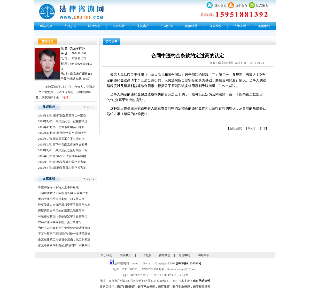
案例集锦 (264, 26)
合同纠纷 (215, 26)
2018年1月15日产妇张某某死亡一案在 (62, 115)
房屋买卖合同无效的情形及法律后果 (61, 210)
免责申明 (184, 255)
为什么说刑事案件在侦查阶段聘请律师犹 (64, 228)
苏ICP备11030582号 (188, 263)
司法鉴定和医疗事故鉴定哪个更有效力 (62, 216)
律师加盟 (164, 255)
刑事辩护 (118, 26)
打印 (263, 128)
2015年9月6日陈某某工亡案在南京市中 (62, 138)
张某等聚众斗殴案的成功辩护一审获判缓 (64, 245)
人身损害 (70, 26)
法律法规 (239, 26)
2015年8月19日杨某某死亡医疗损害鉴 (62, 162)
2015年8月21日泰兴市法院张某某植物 (62, 156)
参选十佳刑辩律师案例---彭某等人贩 (61, 199)
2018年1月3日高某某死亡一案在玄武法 (62, 121)
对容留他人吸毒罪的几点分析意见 (60, 222)
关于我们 (106, 255)
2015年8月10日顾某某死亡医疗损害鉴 (62, 167)
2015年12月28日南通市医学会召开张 (61, 127)
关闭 (250, 128)
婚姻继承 (191, 26)
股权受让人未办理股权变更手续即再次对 (64, 204)
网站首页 (46, 26)
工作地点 (145, 255)
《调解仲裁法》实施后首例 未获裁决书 (63, 193)
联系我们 (126, 255)
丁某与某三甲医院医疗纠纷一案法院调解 (64, 233)
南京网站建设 (201, 281)
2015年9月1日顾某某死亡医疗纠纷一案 (62, 150)
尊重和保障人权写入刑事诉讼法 (58, 187)
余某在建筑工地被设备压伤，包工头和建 (64, 239)
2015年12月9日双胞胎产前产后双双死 (62, 133)
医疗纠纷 (94, 26)
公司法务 (167, 26)
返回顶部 (235, 128)
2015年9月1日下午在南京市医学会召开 (62, 144)
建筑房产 (143, 26)
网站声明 (203, 255)
